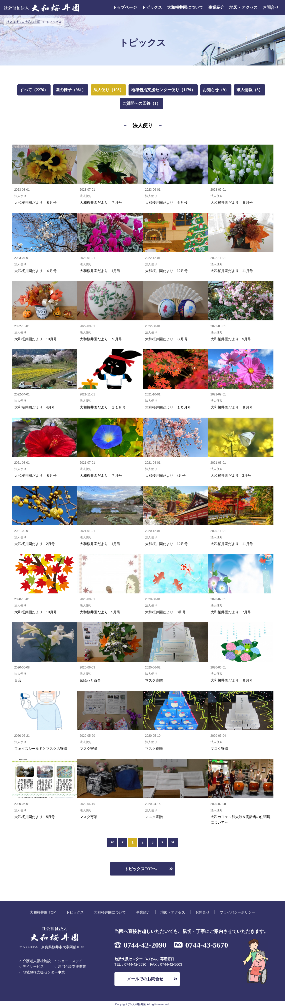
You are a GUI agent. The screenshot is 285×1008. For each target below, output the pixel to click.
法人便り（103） (108, 90)
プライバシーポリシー (237, 912)
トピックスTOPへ (141, 869)
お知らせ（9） (216, 90)
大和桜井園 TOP (43, 912)
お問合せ (271, 7)
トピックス (152, 7)
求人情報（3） (249, 90)
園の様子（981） (71, 90)
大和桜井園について (185, 7)
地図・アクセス (243, 7)
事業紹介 (216, 7)
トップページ (125, 7)
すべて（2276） (34, 90)
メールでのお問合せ (145, 979)
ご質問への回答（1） (141, 103)
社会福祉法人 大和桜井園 (23, 22)
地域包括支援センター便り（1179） (163, 90)
